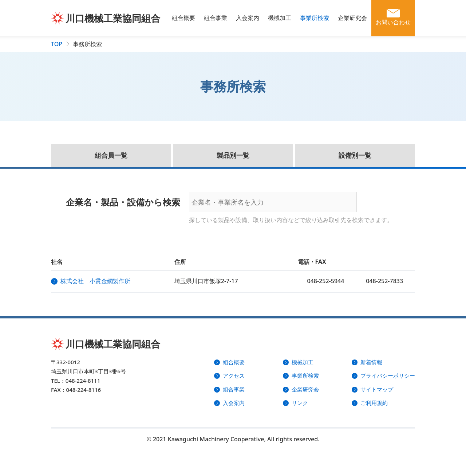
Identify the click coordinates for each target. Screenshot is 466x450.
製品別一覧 (233, 155)
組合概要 (183, 18)
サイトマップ (376, 389)
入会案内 (247, 18)
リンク (300, 402)
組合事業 (215, 18)
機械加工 (279, 18)
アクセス (234, 375)
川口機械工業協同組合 (113, 18)
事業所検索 (314, 18)
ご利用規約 (374, 402)
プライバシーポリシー (387, 375)
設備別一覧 (355, 155)
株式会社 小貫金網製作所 (95, 281)
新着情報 (371, 362)
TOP (56, 44)
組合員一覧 (111, 155)
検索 (378, 202)
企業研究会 (352, 18)
